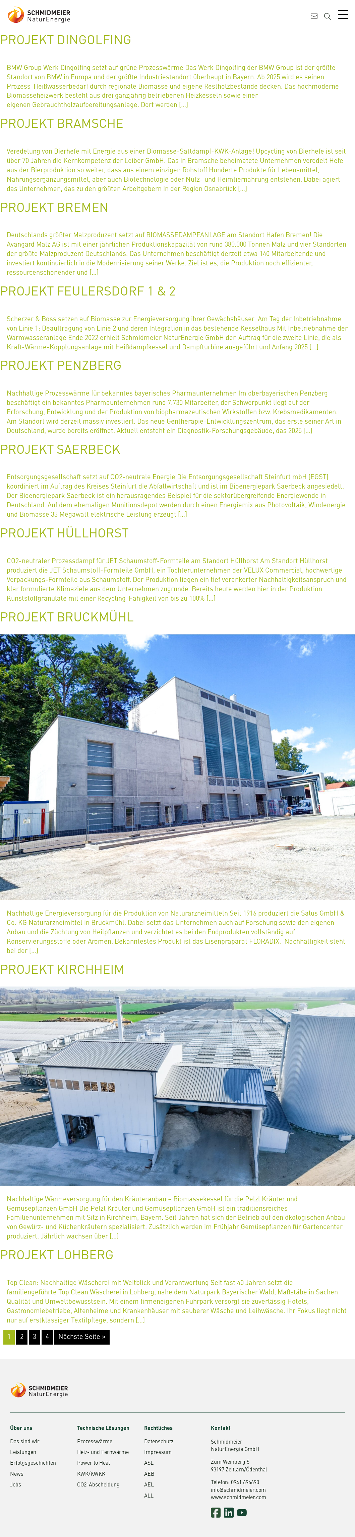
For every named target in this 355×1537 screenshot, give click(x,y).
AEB (149, 1474)
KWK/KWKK (91, 1474)
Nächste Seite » (82, 1338)
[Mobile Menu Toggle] (343, 14)
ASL (149, 1464)
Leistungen (23, 1453)
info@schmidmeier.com (238, 1490)
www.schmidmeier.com (238, 1498)
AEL (149, 1485)
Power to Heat (93, 1464)
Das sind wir (25, 1442)
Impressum (158, 1453)
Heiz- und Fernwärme (103, 1453)
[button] (14, 1522)
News (16, 1474)
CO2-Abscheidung (98, 1485)
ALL (149, 1496)
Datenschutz (158, 1442)
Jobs (15, 1485)
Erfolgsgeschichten (33, 1464)
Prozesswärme (94, 1442)
